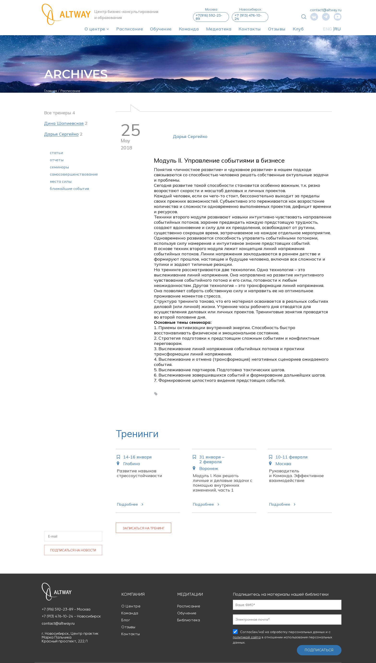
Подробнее (127, 504)
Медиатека (219, 29)
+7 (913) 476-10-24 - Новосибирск (71, 616)
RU (337, 29)
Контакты (250, 29)
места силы (60, 181)
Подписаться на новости (73, 550)
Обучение (160, 29)
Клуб (298, 29)
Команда (189, 29)
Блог (125, 620)
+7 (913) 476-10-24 (248, 17)
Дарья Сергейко (190, 136)
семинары (59, 167)
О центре (95, 29)
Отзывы (277, 29)
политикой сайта (247, 637)
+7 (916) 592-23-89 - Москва (66, 609)
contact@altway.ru (325, 10)
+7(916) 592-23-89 (209, 17)
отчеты (57, 159)
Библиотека (188, 620)
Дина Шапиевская (64, 123)
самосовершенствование (74, 174)
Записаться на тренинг (143, 528)
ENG (327, 29)
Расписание (129, 29)
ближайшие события (69, 188)
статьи (56, 152)
